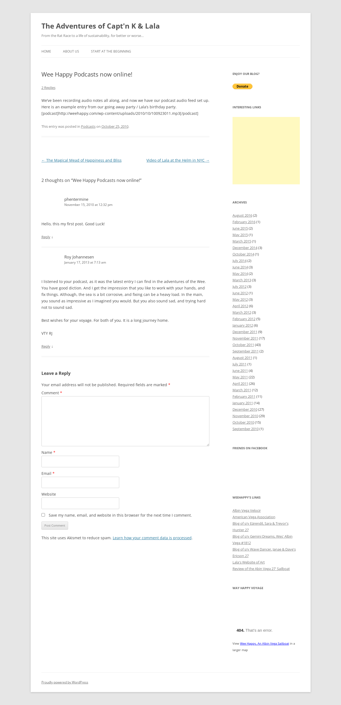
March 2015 (242, 241)
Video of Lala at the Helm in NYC (177, 160)
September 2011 (246, 351)
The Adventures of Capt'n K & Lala (100, 26)
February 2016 (244, 221)
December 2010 (245, 409)
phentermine (76, 199)
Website (48, 494)
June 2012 (240, 293)
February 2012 (244, 318)
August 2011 (242, 357)
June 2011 (240, 370)
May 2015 (240, 234)
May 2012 (240, 299)
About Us (71, 51)
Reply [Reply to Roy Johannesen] (45, 346)
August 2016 (242, 215)
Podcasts (88, 126)
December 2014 (245, 247)
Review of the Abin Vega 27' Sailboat (261, 568)
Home (46, 51)
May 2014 (240, 273)
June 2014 (240, 267)
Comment (51, 392)
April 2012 (240, 305)
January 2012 (243, 325)
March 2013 (242, 280)
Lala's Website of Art (249, 562)
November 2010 (245, 415)
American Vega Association (254, 516)
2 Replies (48, 87)
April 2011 (240, 383)
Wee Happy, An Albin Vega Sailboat (264, 643)
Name (48, 452)
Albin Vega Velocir (247, 510)
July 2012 (240, 286)
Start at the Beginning (111, 51)
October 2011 (243, 344)
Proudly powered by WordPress (64, 682)
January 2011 (243, 402)
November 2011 (245, 338)
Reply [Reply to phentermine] (45, 236)
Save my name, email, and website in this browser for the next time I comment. (120, 515)
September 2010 (246, 428)
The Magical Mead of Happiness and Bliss (81, 160)
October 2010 (243, 422)
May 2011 (240, 377)
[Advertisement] (266, 150)
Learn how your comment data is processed (152, 537)
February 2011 (244, 396)
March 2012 (242, 312)
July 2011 (240, 364)
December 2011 (245, 331)
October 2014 (243, 254)
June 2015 (240, 228)
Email (48, 473)
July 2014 (240, 260)
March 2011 (242, 390)
